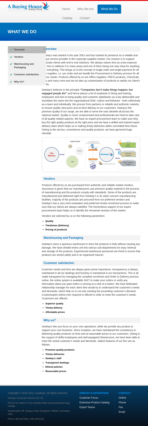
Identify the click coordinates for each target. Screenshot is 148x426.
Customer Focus (89, 397)
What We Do (109, 9)
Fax (121, 407)
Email (122, 411)
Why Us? (19, 81)
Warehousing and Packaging (24, 66)
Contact (85, 18)
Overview (19, 49)
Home (66, 9)
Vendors (18, 56)
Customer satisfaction (26, 74)
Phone (122, 402)
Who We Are (85, 9)
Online (122, 397)
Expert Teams (87, 407)
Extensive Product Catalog (95, 402)
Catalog (67, 18)
